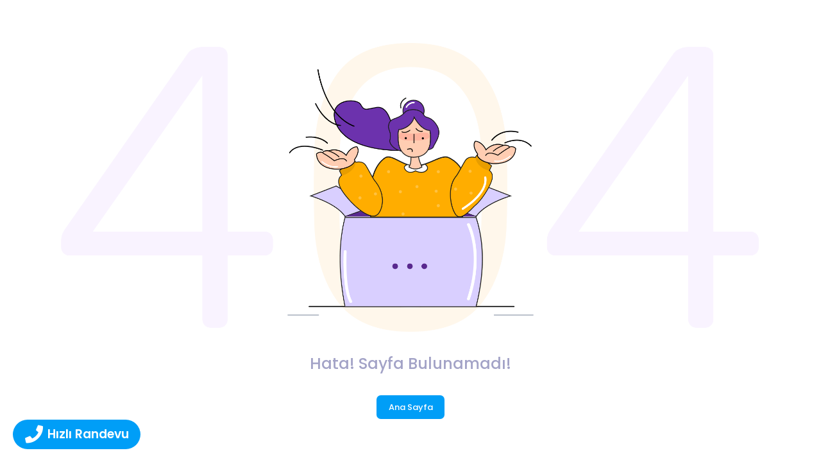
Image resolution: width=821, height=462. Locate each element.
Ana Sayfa (411, 407)
